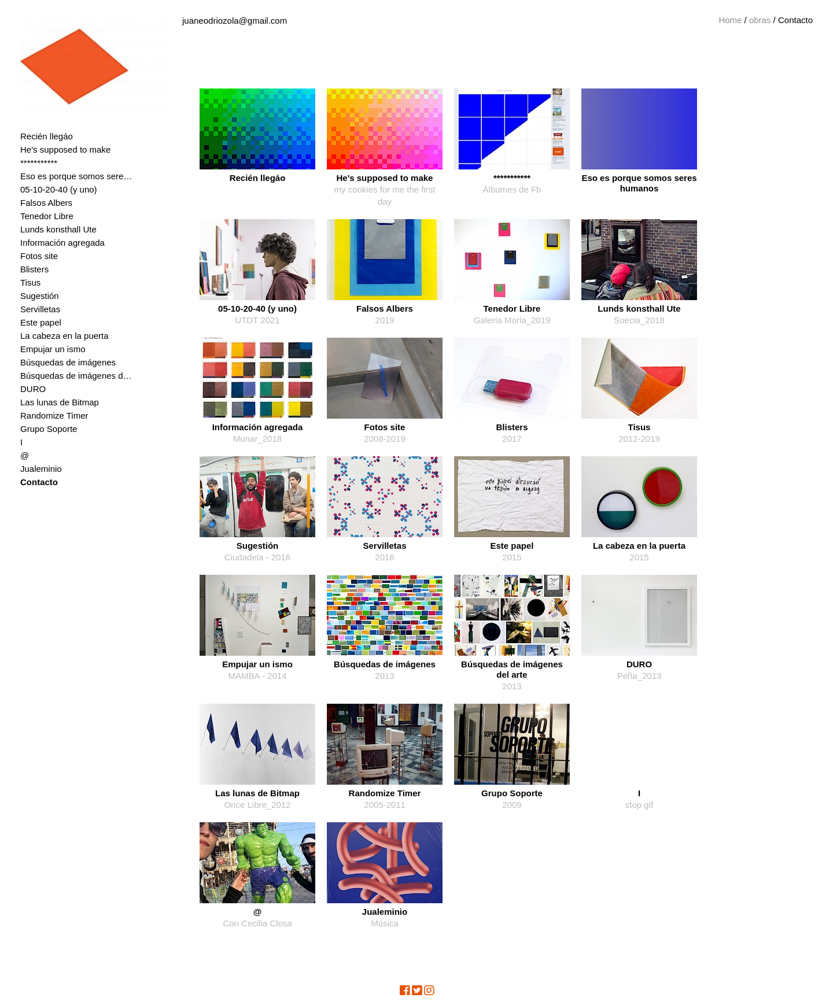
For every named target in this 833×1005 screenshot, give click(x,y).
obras (760, 20)
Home (730, 20)
